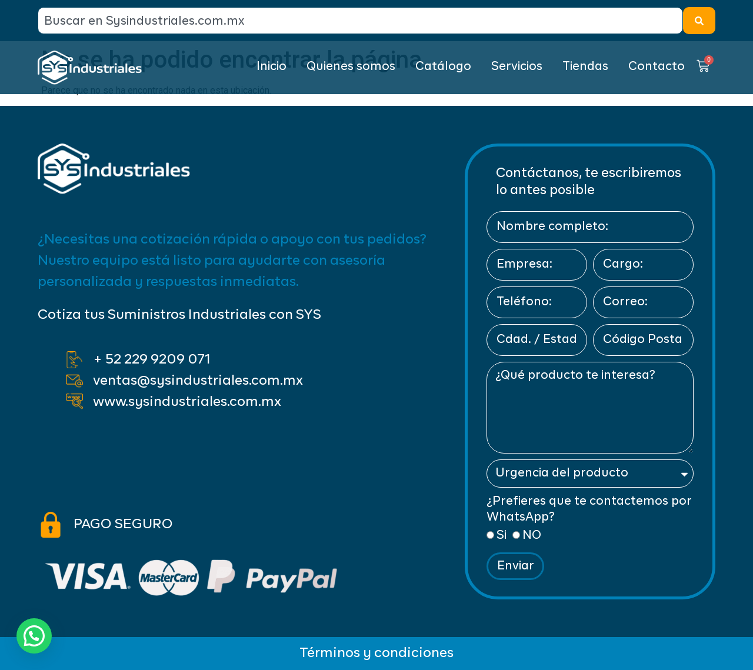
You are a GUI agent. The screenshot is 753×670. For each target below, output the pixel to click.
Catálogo (443, 67)
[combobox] (360, 20)
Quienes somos (350, 67)
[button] (37, 634)
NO (531, 535)
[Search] (699, 20)
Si (502, 535)
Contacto (656, 67)
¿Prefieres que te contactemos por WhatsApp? (589, 509)
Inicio (271, 67)
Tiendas (585, 67)
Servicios (516, 67)
